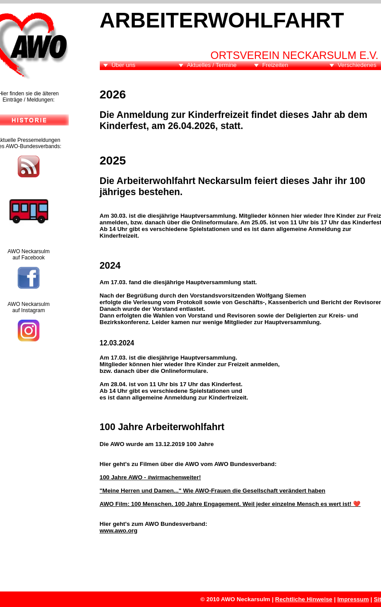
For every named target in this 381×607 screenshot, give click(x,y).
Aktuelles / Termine (211, 65)
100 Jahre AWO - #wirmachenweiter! (150, 477)
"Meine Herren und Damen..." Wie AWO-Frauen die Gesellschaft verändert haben (213, 490)
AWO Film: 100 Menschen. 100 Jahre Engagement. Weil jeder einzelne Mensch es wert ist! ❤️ (230, 504)
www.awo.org (118, 530)
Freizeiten (275, 65)
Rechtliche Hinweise (303, 599)
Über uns (123, 65)
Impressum (353, 599)
